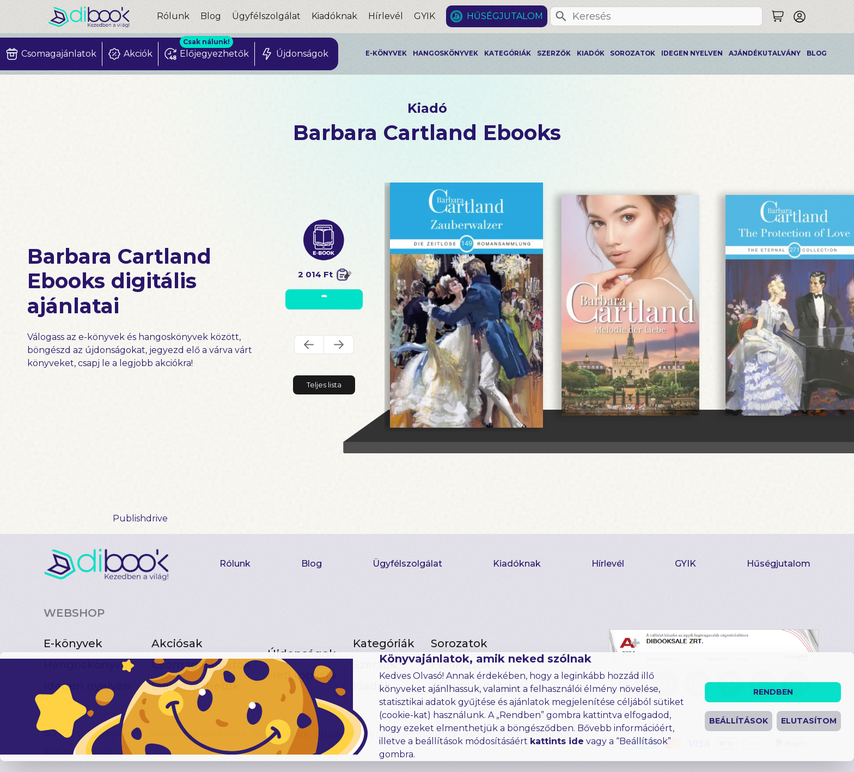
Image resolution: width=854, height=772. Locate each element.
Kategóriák (507, 53)
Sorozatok (632, 53)
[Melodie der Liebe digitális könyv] (630, 305)
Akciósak (177, 643)
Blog (210, 16)
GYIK (424, 16)
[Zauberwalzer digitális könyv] (466, 305)
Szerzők (554, 53)
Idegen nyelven (692, 53)
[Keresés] (561, 16)
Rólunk (173, 16)
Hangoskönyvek (445, 53)
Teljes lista (324, 384)
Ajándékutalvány (765, 53)
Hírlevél (385, 16)
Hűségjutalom (505, 16)
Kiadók (591, 53)
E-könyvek (386, 53)
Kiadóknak (334, 16)
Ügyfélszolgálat (266, 16)
